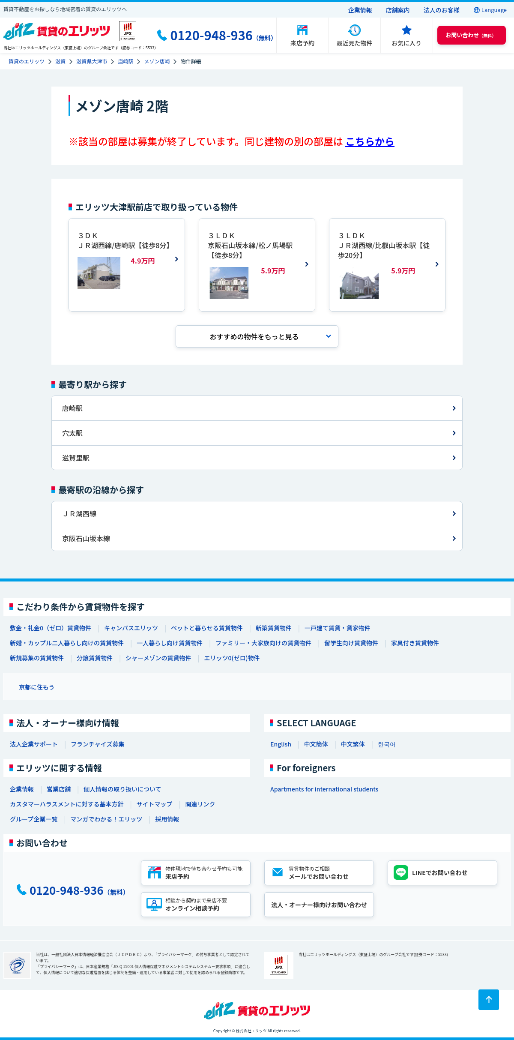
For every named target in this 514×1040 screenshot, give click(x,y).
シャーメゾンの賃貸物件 (158, 657)
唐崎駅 (72, 408)
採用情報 (167, 819)
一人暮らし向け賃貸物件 (170, 642)
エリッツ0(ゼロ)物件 (232, 657)
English (280, 744)
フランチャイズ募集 (97, 744)
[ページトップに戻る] (488, 999)
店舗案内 (398, 10)
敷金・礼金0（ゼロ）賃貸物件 (50, 627)
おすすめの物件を (254, 336)
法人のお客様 (442, 10)
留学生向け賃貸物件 (351, 642)
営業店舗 (59, 789)
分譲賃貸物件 (95, 657)
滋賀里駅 (76, 458)
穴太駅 (72, 433)
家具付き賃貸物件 (415, 642)
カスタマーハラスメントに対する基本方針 (66, 804)
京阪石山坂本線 (86, 538)
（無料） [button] (470, 35)
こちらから (369, 141)
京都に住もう (37, 687)
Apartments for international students (324, 789)
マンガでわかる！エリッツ (106, 819)
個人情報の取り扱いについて (122, 789)
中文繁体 (353, 744)
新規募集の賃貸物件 (37, 657)
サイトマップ (154, 804)
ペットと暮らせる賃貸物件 (207, 627)
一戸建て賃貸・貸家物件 (338, 627)
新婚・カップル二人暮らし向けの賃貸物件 (67, 642)
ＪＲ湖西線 (79, 513)
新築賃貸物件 (274, 627)
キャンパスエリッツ (131, 627)
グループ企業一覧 (33, 819)
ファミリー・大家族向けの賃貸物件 (263, 642)
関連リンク (200, 804)
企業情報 (360, 10)
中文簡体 (316, 744)
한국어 (387, 744)
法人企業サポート (34, 744)
